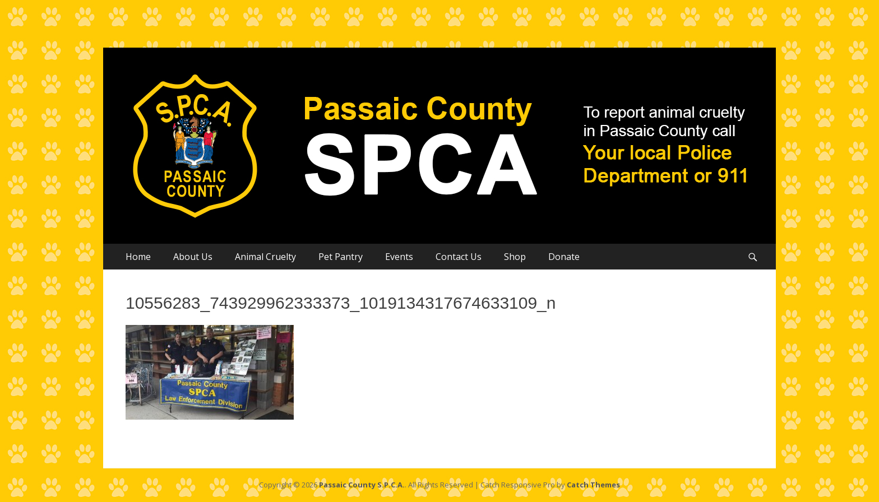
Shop (515, 256)
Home (138, 256)
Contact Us (459, 256)
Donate (564, 256)
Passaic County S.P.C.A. (362, 485)
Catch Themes (593, 485)
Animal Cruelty (265, 256)
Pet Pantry (340, 256)
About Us (192, 256)
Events (399, 256)
